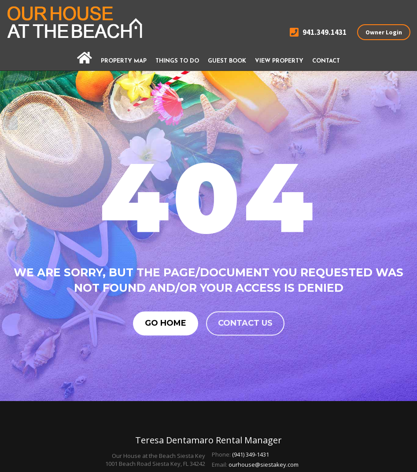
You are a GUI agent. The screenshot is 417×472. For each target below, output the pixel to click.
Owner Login (383, 32)
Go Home (165, 323)
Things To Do (177, 61)
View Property (279, 61)
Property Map (124, 61)
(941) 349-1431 (250, 454)
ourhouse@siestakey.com (264, 464)
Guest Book (227, 61)
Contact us (245, 323)
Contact (326, 61)
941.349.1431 (318, 32)
